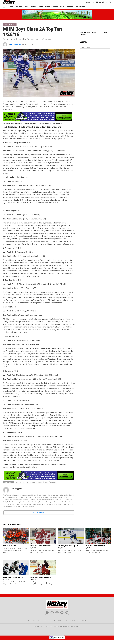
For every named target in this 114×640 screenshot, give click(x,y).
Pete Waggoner (15, 44)
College (19, 7)
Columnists (80, 7)
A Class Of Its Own (9, 546)
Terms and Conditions (45, 621)
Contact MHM (81, 621)
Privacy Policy (32, 621)
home (46, 482)
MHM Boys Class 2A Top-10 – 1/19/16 (13, 578)
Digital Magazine (66, 7)
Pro (11, 7)
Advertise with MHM (69, 621)
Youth (33, 7)
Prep (27, 7)
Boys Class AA (20, 482)
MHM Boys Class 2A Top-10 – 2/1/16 (95, 547)
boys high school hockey (34, 482)
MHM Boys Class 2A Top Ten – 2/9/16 (68, 547)
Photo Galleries (51, 7)
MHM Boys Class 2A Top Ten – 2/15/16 (41, 547)
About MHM (57, 621)
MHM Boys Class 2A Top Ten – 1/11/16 (41, 578)
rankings (53, 482)
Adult (40, 7)
